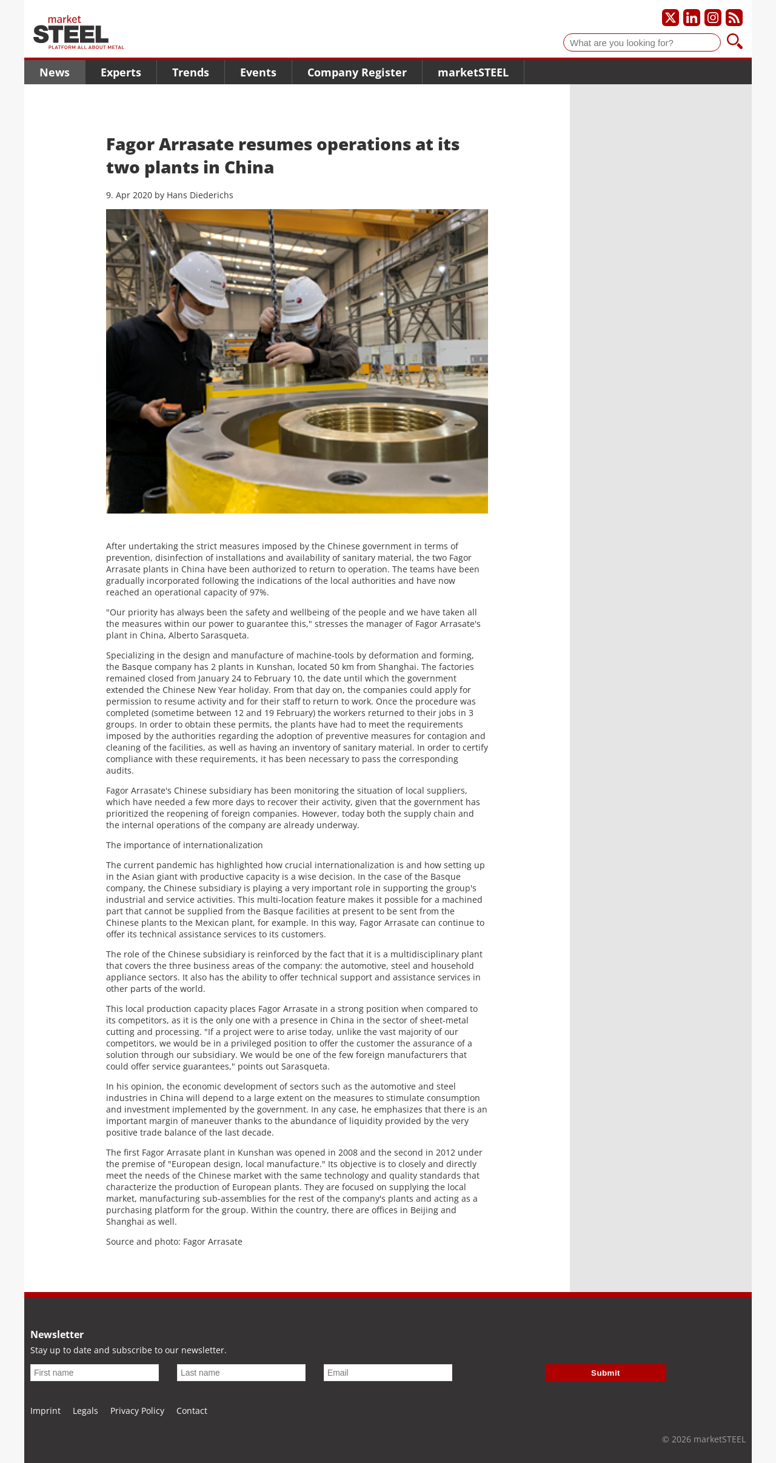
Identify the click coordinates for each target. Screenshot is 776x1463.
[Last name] (241, 1372)
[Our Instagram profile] (712, 17)
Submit (605, 1373)
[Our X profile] (670, 17)
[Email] (388, 1372)
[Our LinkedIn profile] (691, 17)
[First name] (94, 1372)
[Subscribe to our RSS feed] (734, 17)
